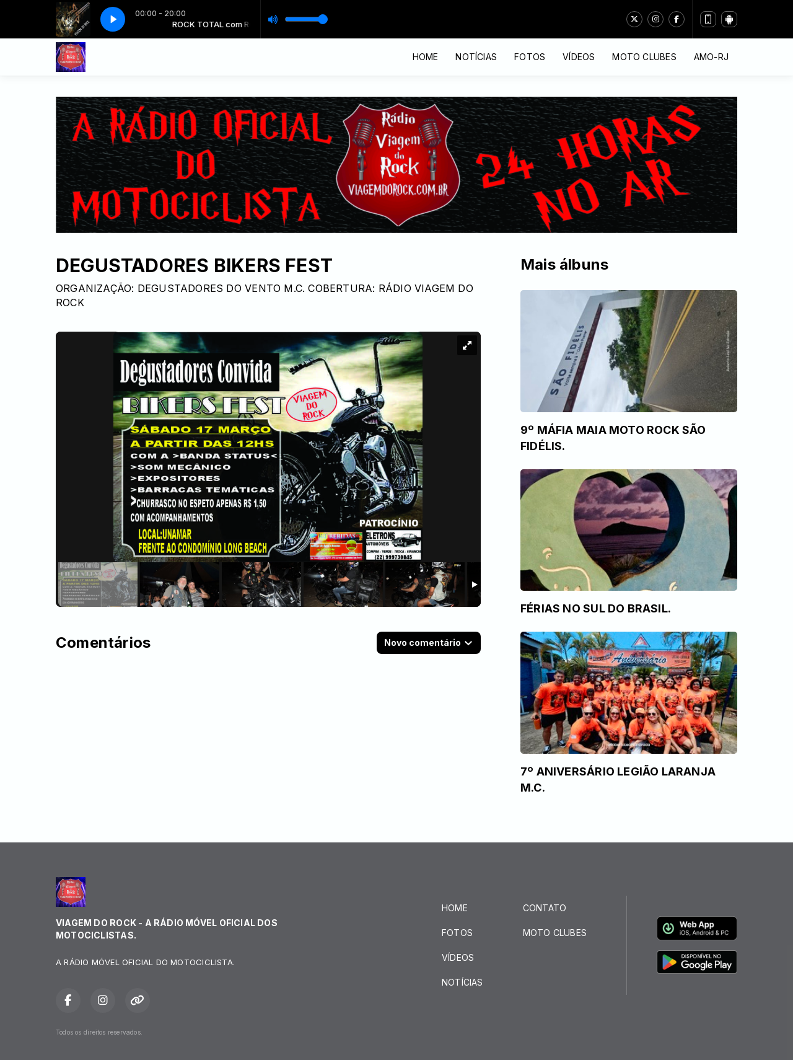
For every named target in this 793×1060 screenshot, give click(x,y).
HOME (426, 56)
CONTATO (544, 908)
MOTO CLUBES (644, 56)
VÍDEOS (579, 56)
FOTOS (529, 56)
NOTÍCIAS (476, 56)
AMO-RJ (711, 56)
